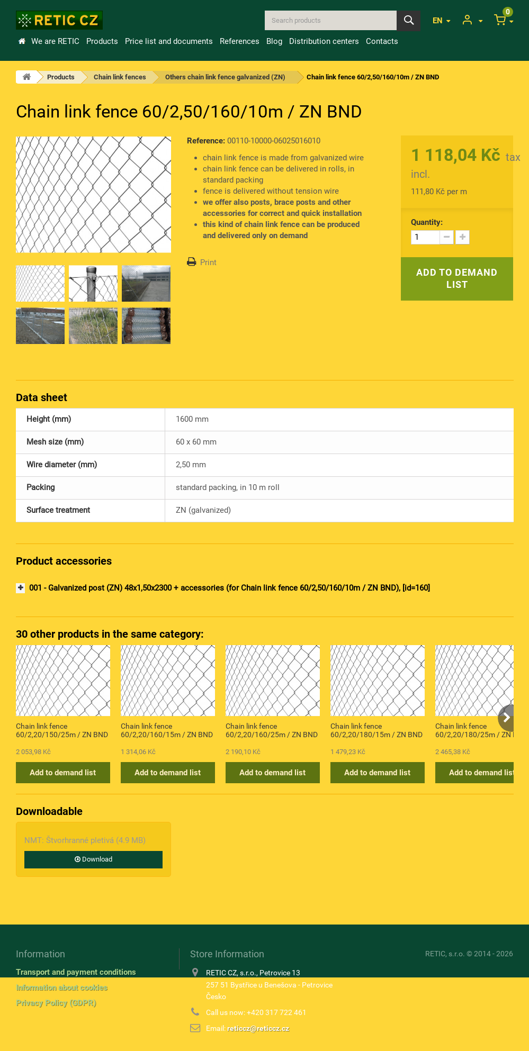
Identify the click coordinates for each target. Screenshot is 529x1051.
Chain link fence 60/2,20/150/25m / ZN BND (62, 730)
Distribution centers (324, 41)
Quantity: (427, 222)
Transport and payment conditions (76, 972)
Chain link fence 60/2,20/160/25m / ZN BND (272, 730)
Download (93, 859)
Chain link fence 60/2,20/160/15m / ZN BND (167, 730)
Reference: (206, 141)
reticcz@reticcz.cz (258, 1028)
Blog (274, 41)
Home (21, 41)
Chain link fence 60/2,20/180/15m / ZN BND (376, 730)
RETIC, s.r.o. (445, 953)
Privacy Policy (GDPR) (56, 1003)
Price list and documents (169, 41)
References (239, 41)
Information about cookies (61, 987)
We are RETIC (55, 41)
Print (208, 262)
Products (102, 41)
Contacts (382, 41)
